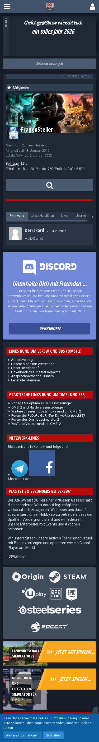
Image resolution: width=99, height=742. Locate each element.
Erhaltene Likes (17, 169)
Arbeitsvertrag (22, 360)
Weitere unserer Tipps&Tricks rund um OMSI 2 (46, 411)
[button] (7, 6)
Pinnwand (17, 216)
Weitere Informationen (22, 735)
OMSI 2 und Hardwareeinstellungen (38, 407)
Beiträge (12, 163)
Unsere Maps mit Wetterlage (32, 364)
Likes (64, 216)
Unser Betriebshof (25, 368)
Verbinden (49, 328)
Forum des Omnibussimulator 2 (35, 419)
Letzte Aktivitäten (42, 216)
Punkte (41, 169)
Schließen (53, 735)
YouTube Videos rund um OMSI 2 (36, 424)
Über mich (83, 216)
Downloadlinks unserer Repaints (35, 372)
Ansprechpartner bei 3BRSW (32, 376)
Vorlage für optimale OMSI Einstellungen (42, 403)
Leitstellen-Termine (25, 380)
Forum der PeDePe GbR (48, 415)
